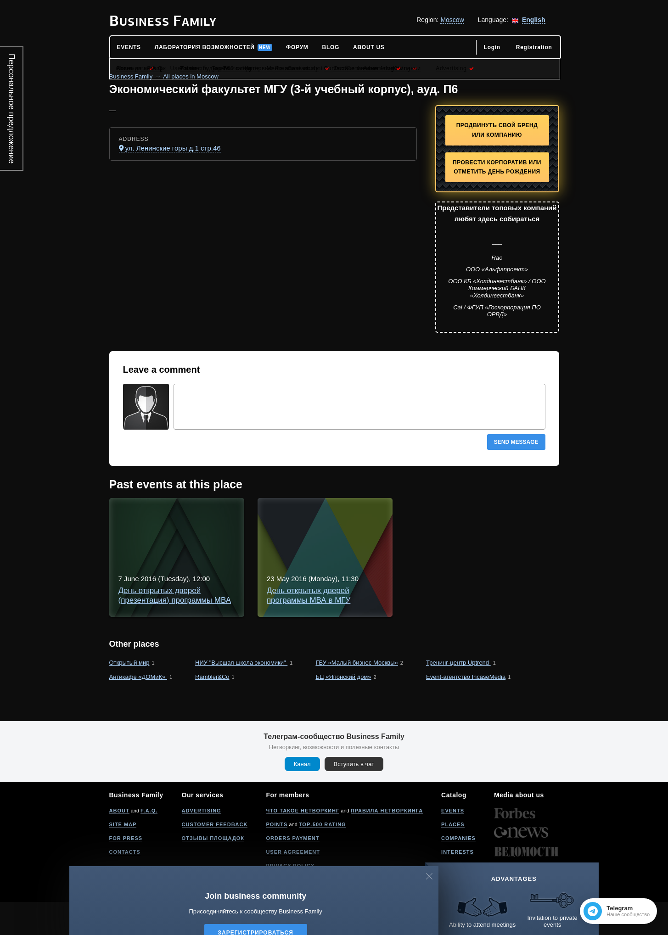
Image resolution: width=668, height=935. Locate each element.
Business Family (131, 76)
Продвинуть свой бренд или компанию (497, 130)
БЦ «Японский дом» (343, 709)
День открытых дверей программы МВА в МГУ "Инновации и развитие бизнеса (340, 600)
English (533, 19)
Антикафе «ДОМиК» (138, 709)
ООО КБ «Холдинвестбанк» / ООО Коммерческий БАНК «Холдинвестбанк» (496, 288)
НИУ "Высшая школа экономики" (241, 695)
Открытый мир (129, 695)
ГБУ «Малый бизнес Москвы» (356, 695)
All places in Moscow (191, 76)
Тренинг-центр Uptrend (458, 695)
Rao (497, 257)
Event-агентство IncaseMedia (465, 709)
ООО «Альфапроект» (497, 269)
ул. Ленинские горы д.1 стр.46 (173, 148)
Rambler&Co (212, 709)
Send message (516, 442)
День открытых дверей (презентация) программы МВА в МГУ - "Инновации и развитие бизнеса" (371, 517)
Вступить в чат (354, 797)
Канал (302, 797)
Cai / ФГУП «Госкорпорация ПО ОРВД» (497, 311)
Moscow (452, 19)
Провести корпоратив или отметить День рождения (497, 167)
